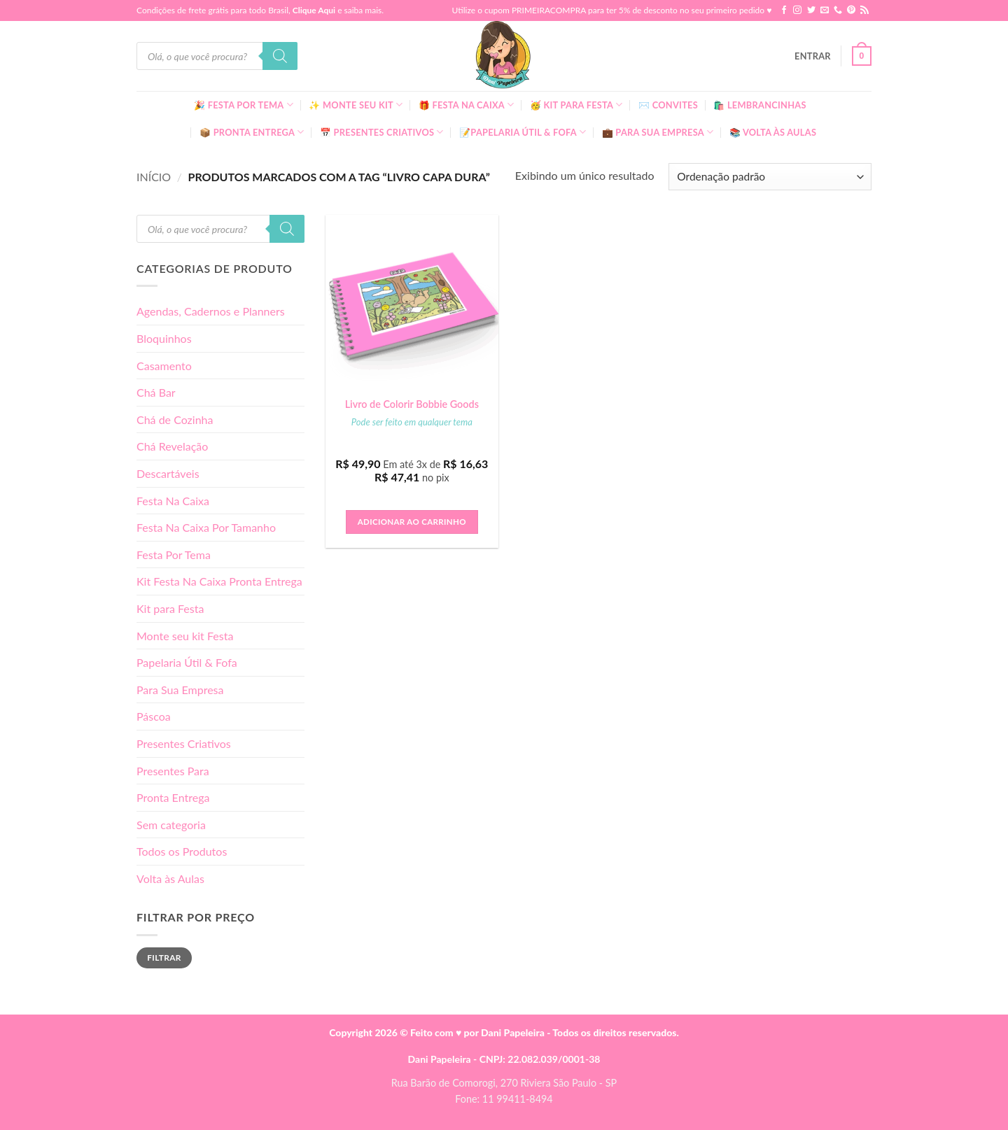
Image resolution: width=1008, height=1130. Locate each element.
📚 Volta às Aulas (772, 132)
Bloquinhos (164, 338)
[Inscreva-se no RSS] (864, 10)
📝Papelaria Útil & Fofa (522, 132)
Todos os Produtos (181, 851)
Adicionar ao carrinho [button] (412, 521)
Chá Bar (156, 392)
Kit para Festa (170, 608)
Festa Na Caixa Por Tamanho (206, 527)
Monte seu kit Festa (184, 635)
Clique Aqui (314, 10)
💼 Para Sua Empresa (658, 132)
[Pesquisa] (280, 56)
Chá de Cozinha (175, 419)
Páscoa (153, 716)
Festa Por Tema (173, 554)
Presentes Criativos (183, 743)
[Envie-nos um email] (824, 10)
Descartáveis (168, 473)
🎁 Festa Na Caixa (466, 104)
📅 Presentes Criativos (382, 132)
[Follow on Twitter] (811, 10)
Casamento (164, 365)
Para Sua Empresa (180, 689)
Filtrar (164, 957)
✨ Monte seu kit (355, 104)
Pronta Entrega (172, 797)
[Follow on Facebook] (784, 10)
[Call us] (838, 10)
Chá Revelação (172, 446)
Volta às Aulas (170, 878)
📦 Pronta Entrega (252, 132)
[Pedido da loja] (770, 176)
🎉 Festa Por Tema (243, 104)
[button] (812, 56)
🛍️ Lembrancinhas (759, 105)
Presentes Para (172, 770)
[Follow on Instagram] (797, 10)
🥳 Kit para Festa (576, 104)
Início (153, 176)
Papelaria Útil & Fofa (186, 662)
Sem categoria (171, 824)
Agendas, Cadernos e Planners (210, 311)
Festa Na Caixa (172, 500)
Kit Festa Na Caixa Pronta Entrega (219, 581)
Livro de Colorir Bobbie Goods (412, 404)
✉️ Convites (668, 105)
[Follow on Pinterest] (851, 10)
